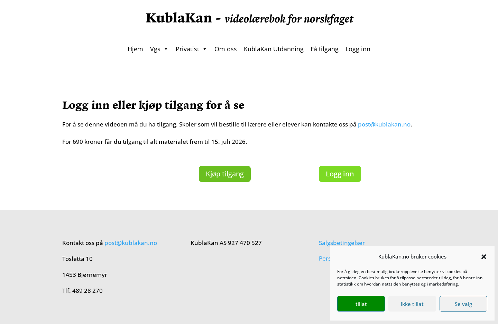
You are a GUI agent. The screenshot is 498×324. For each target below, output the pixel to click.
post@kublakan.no (384, 124)
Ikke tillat (412, 303)
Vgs (159, 49)
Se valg (463, 303)
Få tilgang (325, 49)
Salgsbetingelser (342, 243)
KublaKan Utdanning (274, 49)
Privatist (192, 49)
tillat (361, 303)
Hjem (135, 49)
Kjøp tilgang (225, 173)
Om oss (225, 49)
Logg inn (357, 49)
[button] (483, 256)
